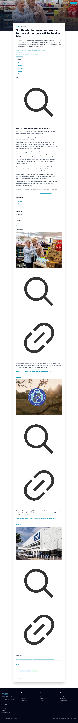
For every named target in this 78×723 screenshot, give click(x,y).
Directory (59, 2)
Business (20, 62)
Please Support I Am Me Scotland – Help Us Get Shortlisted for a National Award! (36, 518)
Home (18, 2)
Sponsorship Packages (6, 707)
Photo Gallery (43, 696)
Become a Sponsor (63, 700)
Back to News (20, 678)
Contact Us (73, 2)
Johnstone (20, 68)
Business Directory (5, 708)
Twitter (22, 671)
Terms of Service (62, 718)
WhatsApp (35, 671)
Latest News (23, 2)
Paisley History (37, 2)
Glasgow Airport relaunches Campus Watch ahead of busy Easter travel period (35, 659)
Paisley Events (30, 2)
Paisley (20, 71)
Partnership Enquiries (6, 712)
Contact (42, 700)
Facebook (29, 671)
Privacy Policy (55, 718)
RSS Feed (69, 718)
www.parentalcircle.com (46, 193)
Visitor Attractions (44, 2)
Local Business (63, 698)
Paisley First (63, 695)
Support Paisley (63, 696)
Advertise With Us (5, 710)
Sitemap (74, 718)
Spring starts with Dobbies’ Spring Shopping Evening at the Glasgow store (34, 371)
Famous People (53, 2)
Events (20, 65)
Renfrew (20, 73)
